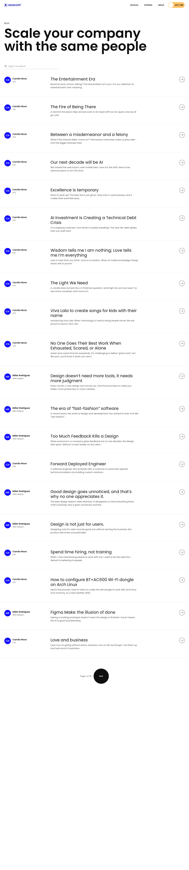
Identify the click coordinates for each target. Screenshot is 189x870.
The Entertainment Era (73, 79)
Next (101, 676)
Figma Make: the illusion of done (83, 612)
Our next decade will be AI (77, 162)
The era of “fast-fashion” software (85, 408)
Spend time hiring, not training (81, 552)
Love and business (69, 640)
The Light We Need (69, 283)
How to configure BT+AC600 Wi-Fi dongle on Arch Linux (92, 582)
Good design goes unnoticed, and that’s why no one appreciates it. (91, 494)
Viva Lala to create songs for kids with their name (94, 313)
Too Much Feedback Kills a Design (85, 436)
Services (134, 5)
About (161, 5)
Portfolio (148, 5)
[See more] (182, 79)
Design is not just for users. (77, 524)
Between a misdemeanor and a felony (89, 134)
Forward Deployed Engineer (78, 464)
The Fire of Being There (73, 107)
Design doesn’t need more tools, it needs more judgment (92, 378)
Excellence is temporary (74, 190)
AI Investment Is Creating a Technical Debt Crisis (93, 220)
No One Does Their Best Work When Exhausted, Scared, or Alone (86, 345)
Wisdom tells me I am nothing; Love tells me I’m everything (91, 253)
